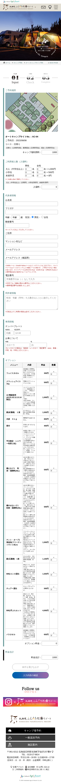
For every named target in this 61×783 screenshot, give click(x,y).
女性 (45, 217)
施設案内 (32, 744)
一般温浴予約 (32, 737)
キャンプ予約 (18, 63)
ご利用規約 (19, 769)
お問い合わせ (44, 767)
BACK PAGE (54, 63)
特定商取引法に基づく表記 (38, 769)
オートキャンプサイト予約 (34, 63)
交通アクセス (18, 767)
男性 (36, 217)
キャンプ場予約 (32, 730)
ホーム (8, 63)
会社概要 (31, 767)
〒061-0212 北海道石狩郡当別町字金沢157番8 (29, 751)
